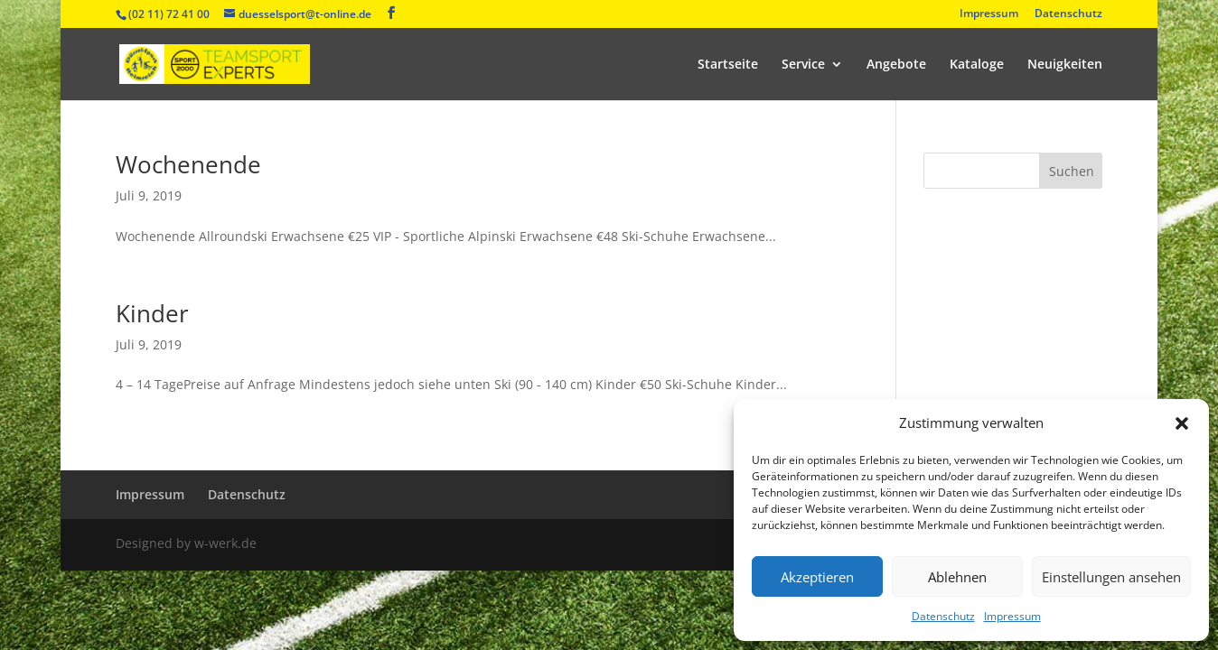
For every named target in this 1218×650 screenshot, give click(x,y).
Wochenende (188, 164)
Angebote (896, 65)
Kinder (152, 313)
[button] (1182, 423)
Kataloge (977, 65)
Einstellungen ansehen (1111, 577)
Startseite (728, 65)
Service (803, 65)
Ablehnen (957, 577)
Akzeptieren (817, 577)
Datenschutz (943, 616)
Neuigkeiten (1064, 65)
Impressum (1012, 616)
